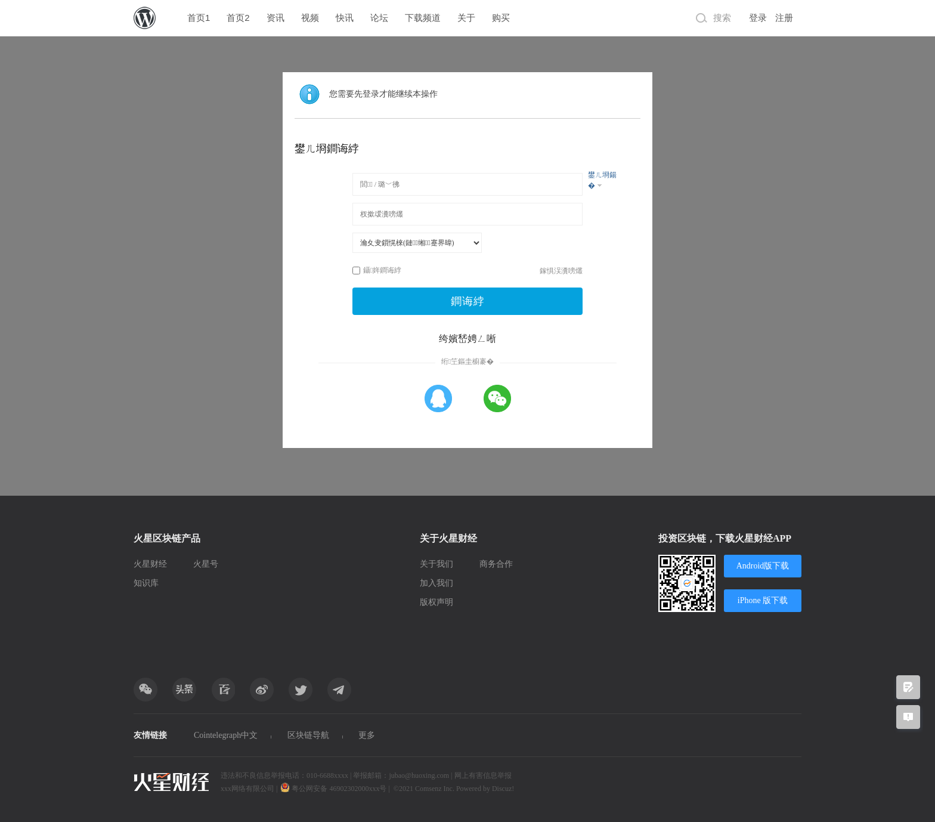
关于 (466, 18)
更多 (366, 735)
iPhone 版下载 (763, 600)
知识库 (146, 583)
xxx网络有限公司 (247, 788)
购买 (501, 18)
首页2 (238, 18)
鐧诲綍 (468, 301)
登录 (758, 18)
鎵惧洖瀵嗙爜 (561, 271)
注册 (784, 18)
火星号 (205, 564)
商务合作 (496, 564)
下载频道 (423, 18)
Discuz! (503, 788)
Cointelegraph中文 (226, 735)
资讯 (275, 18)
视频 (310, 18)
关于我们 (436, 564)
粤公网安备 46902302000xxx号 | (335, 788)
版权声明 (436, 602)
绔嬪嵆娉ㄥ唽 (467, 338)
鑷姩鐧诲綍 (376, 270)
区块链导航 (308, 735)
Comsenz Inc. (435, 788)
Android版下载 (763, 565)
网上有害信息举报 (483, 775)
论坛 (379, 18)
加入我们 (436, 583)
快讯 (345, 18)
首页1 (198, 18)
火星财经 (150, 564)
